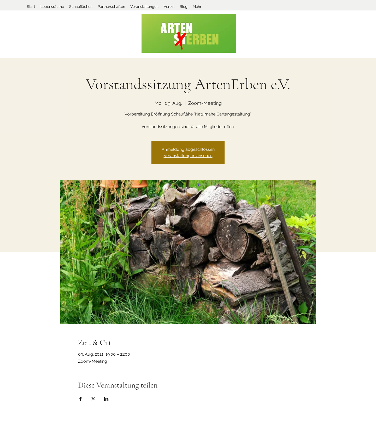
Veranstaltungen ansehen (188, 155)
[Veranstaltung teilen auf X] (93, 399)
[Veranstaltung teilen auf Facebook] (80, 399)
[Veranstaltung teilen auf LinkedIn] (106, 399)
